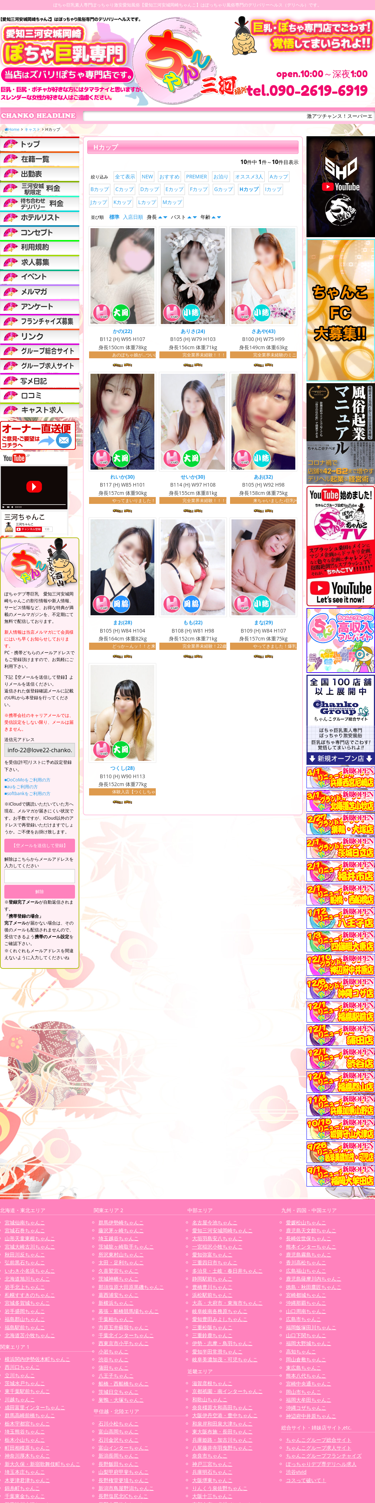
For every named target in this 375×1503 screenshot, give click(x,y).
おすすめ (169, 176)
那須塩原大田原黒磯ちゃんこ (131, 1286)
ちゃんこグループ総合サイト (319, 1439)
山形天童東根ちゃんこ (30, 1238)
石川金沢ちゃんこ (118, 1439)
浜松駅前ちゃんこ (212, 1294)
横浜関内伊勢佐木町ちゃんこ (37, 1359)
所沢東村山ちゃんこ (121, 1254)
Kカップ (123, 202)
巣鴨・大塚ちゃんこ (121, 1399)
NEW (147, 176)
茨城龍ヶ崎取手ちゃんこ (126, 1246)
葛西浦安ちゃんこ (118, 1294)
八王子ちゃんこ (116, 1375)
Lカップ (147, 202)
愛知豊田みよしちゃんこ (220, 1319)
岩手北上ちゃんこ (25, 1286)
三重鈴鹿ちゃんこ (212, 1335)
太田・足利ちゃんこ (121, 1262)
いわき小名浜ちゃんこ (30, 1270)
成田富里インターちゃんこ (35, 1407)
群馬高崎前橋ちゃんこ (30, 1415)
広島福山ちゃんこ (306, 1270)
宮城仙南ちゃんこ (25, 1222)
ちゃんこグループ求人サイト (319, 1447)
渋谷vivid (296, 1471)
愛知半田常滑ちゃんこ (217, 1351)
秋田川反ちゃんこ (25, 1254)
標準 (114, 216)
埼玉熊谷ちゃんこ (25, 1431)
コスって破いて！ (306, 1480)
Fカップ (199, 189)
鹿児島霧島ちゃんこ (308, 1254)
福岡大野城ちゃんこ (308, 1343)
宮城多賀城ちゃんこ (27, 1302)
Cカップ (124, 189)
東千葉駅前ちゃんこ (27, 1391)
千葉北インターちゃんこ (126, 1335)
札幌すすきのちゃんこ (30, 1294)
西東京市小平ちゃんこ (123, 1343)
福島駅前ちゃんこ (25, 1327)
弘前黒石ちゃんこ (25, 1262)
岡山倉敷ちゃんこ (306, 1359)
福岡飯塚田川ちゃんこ (311, 1327)
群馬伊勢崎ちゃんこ (121, 1222)
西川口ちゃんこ (22, 1367)
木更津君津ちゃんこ (27, 1480)
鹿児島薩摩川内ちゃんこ (313, 1278)
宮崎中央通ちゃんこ (308, 1383)
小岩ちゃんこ (113, 1351)
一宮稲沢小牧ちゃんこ (217, 1246)
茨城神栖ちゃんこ (118, 1278)
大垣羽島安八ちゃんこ (217, 1238)
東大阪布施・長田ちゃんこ (222, 1431)
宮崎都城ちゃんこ (306, 1294)
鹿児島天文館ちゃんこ (311, 1230)
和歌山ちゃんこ (210, 1399)
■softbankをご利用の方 (27, 793)
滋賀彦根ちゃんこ (212, 1383)
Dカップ (149, 189)
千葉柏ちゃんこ (116, 1319)
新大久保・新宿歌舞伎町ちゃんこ (42, 1463)
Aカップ (279, 176)
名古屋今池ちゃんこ (215, 1222)
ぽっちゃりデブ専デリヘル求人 (321, 1463)
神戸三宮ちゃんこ (212, 1463)
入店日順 (133, 216)
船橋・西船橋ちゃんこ (123, 1383)
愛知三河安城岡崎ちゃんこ (222, 1230)
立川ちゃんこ (20, 1375)
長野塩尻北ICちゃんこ (123, 1496)
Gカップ (223, 189)
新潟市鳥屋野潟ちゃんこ (126, 1488)
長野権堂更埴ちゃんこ (123, 1480)
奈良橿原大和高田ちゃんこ (222, 1407)
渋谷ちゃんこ (113, 1359)
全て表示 (125, 176)
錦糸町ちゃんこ (22, 1488)
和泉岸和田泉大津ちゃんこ (222, 1423)
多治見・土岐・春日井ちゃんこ (227, 1270)
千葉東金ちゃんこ (25, 1496)
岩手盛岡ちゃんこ (25, 1311)
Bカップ (100, 189)
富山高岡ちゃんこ (118, 1431)
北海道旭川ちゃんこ (27, 1278)
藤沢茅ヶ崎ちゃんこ (121, 1230)
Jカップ (99, 202)
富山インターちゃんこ (123, 1447)
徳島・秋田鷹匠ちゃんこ (313, 1286)
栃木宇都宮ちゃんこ (27, 1423)
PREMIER (196, 176)
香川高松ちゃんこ (306, 1262)
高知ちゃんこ (301, 1351)
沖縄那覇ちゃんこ (306, 1302)
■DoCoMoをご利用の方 (27, 780)
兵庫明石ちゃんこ (212, 1471)
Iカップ (273, 189)
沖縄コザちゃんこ (306, 1407)
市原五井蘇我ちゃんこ (123, 1327)
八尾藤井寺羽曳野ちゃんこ (222, 1447)
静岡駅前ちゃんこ (212, 1278)
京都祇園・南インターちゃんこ (227, 1391)
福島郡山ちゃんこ (25, 1319)
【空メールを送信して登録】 (40, 845)
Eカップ (175, 189)
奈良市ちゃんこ (210, 1455)
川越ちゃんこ (20, 1399)
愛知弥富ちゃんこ (212, 1254)
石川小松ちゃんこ (118, 1423)
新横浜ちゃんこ (116, 1302)
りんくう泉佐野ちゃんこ (220, 1488)
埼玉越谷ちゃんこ (118, 1238)
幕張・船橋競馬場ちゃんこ (128, 1311)
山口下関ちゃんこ (306, 1335)
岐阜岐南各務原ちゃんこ (220, 1311)
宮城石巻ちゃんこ (25, 1230)
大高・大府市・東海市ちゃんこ (227, 1302)
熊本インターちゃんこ (311, 1246)
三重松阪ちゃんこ (212, 1327)
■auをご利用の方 (21, 787)
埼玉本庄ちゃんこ (25, 1471)
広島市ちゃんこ (303, 1319)
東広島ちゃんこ (303, 1367)
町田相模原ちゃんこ (27, 1447)
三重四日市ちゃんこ (215, 1262)
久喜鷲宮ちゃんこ (118, 1270)
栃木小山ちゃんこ (25, 1439)
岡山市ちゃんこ (303, 1391)
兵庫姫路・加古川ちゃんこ (222, 1439)
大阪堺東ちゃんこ (212, 1480)
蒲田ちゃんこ (113, 1367)
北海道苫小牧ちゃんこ (30, 1335)
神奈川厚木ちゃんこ (27, 1455)
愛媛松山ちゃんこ (306, 1222)
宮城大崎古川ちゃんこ (30, 1246)
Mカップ (172, 202)
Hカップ (249, 189)
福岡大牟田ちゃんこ (308, 1399)
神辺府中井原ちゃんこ (311, 1416)
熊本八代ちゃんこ (306, 1375)
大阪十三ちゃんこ (212, 1496)
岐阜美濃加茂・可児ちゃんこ (225, 1359)
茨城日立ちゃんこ (118, 1391)
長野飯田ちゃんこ (118, 1463)
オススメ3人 (249, 176)
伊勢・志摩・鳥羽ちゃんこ (222, 1343)
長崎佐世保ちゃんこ (308, 1238)
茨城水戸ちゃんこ (25, 1383)
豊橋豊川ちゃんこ (212, 1286)
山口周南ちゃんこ (306, 1311)
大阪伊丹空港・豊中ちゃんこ (225, 1415)
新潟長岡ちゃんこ (118, 1455)
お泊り (221, 176)
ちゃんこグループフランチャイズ (324, 1455)
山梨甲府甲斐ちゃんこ (123, 1471)
